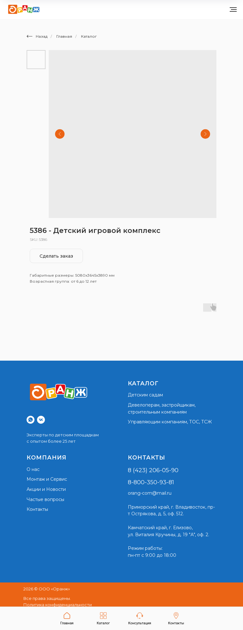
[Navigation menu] (233, 9)
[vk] (41, 420)
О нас (33, 469)
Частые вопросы (45, 499)
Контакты (37, 509)
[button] (139, 618)
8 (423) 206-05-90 (153, 470)
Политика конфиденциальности (57, 604)
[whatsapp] (30, 420)
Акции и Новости (46, 489)
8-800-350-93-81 (151, 482)
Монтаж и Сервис (47, 479)
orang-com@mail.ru (149, 493)
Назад (37, 36)
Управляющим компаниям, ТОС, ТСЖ (170, 422)
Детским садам (145, 395)
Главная (64, 36)
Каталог (89, 36)
